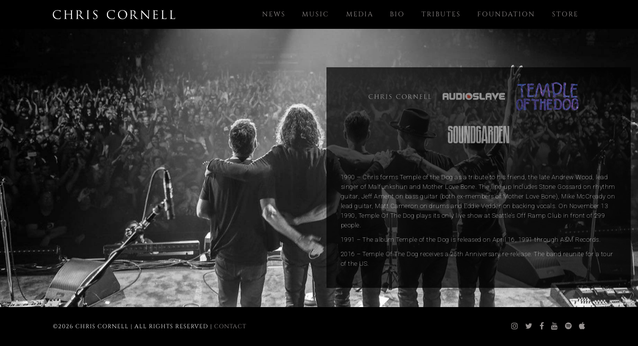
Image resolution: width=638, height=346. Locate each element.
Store (565, 14)
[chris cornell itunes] (582, 326)
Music (315, 14)
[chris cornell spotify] (568, 326)
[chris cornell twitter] (529, 326)
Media (359, 14)
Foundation (506, 14)
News (274, 14)
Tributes (441, 14)
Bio (397, 14)
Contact (230, 326)
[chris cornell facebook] (542, 326)
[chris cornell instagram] (514, 326)
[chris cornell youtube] (554, 326)
